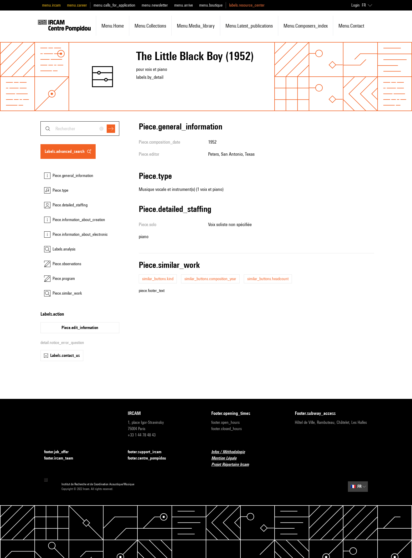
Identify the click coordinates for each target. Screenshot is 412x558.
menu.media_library (196, 26)
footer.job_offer (59, 452)
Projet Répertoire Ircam (233, 464)
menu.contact (351, 26)
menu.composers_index (306, 26)
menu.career (77, 5)
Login (355, 5)
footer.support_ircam (148, 452)
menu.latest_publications (249, 26)
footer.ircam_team (61, 458)
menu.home (112, 26)
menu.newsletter (155, 5)
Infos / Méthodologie (231, 452)
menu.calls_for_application (114, 5)
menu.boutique (211, 5)
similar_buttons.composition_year (210, 278)
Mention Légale (227, 458)
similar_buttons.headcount (268, 278)
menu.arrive (183, 5)
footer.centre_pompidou (150, 458)
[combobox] (79, 128)
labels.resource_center (247, 5)
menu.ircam (51, 5)
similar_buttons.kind (157, 278)
